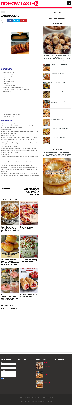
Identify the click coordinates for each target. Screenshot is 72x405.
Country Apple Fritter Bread (57, 73)
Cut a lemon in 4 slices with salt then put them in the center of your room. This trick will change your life (31, 190)
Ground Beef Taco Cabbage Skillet (59, 128)
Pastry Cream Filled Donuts (57, 110)
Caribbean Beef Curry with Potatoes (60, 82)
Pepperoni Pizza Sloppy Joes (58, 137)
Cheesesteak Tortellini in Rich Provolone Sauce (61, 92)
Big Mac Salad (8, 187)
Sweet (3, 12)
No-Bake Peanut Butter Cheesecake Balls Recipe (57, 56)
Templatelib (50, 397)
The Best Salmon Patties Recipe (59, 64)
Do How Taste (19, 3)
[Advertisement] (22, 102)
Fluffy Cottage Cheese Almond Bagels (56, 152)
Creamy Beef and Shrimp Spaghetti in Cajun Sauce (60, 101)
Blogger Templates (36, 397)
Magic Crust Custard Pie (57, 119)
